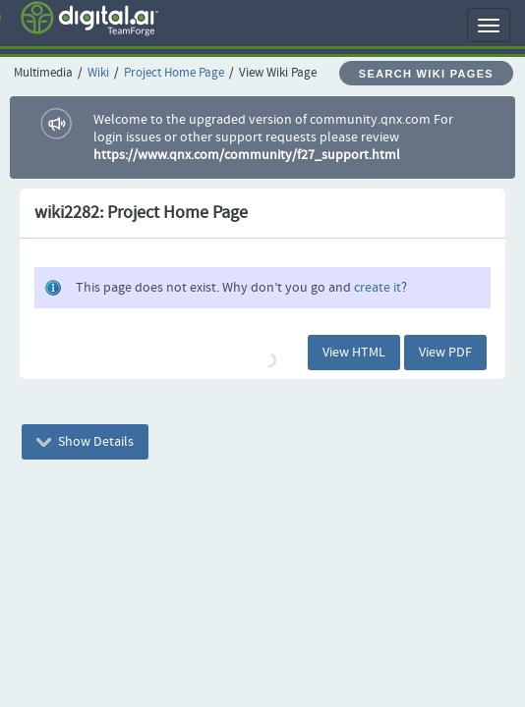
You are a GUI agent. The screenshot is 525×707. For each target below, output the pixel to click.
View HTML (353, 352)
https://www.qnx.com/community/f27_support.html (246, 155)
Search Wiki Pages (426, 74)
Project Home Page (174, 73)
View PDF (445, 352)
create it (377, 288)
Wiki (98, 73)
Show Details (85, 442)
